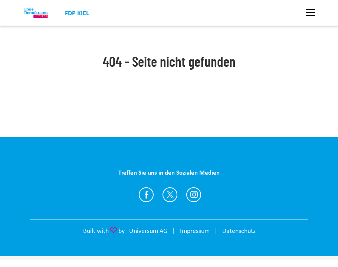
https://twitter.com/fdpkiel (170, 194)
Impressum (195, 230)
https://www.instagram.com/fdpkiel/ (193, 194)
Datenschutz (239, 230)
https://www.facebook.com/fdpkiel (146, 194)
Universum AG (148, 230)
